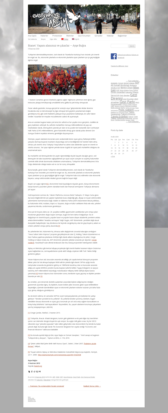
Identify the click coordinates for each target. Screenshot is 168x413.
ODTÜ (122, 108)
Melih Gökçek (115, 108)
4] (29, 343)
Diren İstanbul (118, 92)
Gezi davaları (125, 95)
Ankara (133, 85)
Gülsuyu (125, 104)
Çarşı (132, 120)
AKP (53, 377)
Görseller (99, 36)
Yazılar (31, 398)
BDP (118, 88)
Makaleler (47, 380)
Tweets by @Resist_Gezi (119, 66)
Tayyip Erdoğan (119, 116)
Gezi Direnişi (67, 377)
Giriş (29, 397)
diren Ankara (124, 90)
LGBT (112, 106)
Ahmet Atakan (129, 83)
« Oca (113, 156)
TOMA (136, 117)
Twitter (113, 118)
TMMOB (130, 117)
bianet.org (38, 366)
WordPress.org (32, 401)
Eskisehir (129, 92)
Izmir (130, 104)
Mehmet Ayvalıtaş (131, 106)
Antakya (114, 88)
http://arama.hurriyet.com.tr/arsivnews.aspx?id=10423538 (59, 355)
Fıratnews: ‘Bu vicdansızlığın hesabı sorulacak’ (46, 386)
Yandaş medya (120, 120)
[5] (41, 276)
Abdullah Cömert (117, 83)
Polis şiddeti (126, 110)
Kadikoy (134, 104)
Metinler (70, 36)
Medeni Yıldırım (120, 106)
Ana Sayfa (32, 36)
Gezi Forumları (84, 36)
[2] (48, 184)
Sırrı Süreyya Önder (88, 377)
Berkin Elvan (127, 87)
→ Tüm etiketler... (133, 81)
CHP (61, 377)
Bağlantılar (122, 36)
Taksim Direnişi (128, 114)
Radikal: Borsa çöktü (92, 386)
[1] (39, 114)
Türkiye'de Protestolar (124, 118)
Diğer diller (53, 39)
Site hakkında (32, 39)
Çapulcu (127, 120)
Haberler (44, 36)
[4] (37, 273)
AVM (57, 377)
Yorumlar (31, 399)
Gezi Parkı (76, 377)
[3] (59, 226)
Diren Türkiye (133, 90)
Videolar (110, 36)
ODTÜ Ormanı (130, 108)
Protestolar (57, 36)
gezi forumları (128, 99)
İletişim (43, 39)
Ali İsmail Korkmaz (120, 85)
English (75, 39)
